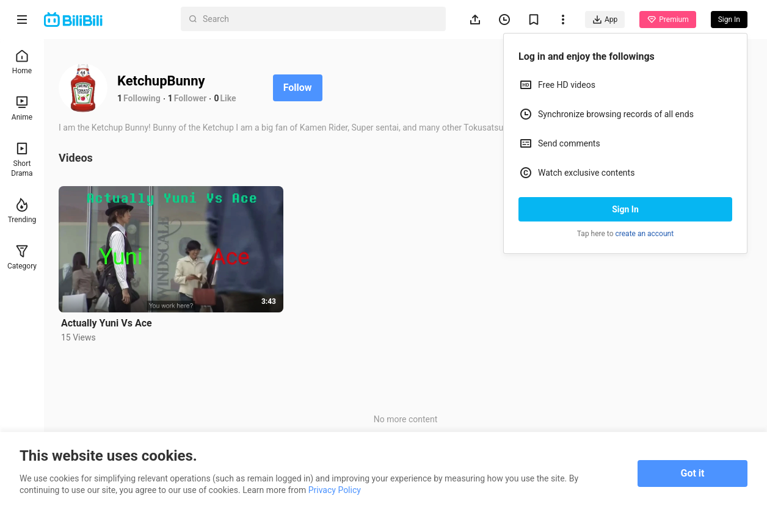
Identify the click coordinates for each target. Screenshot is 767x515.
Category (22, 257)
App (604, 19)
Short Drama (21, 160)
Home (22, 62)
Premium (667, 19)
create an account (645, 233)
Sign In (625, 209)
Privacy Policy (334, 490)
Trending (22, 211)
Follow (297, 87)
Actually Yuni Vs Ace (106, 323)
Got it (693, 473)
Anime (22, 108)
